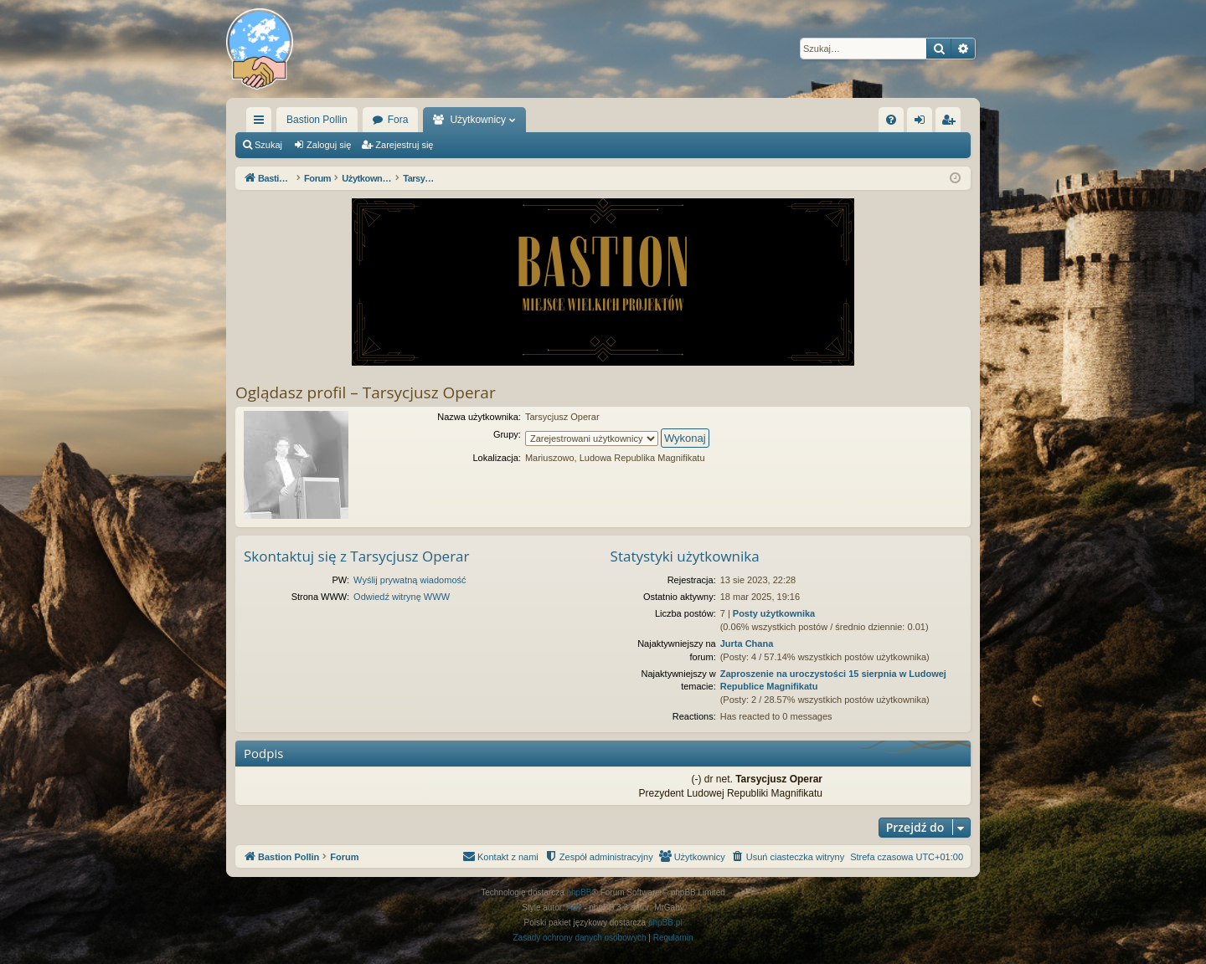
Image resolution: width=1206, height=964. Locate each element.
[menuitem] (891, 119)
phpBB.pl (665, 922)
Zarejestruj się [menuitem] (951, 123)
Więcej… (262, 123)
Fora (398, 120)
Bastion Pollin (317, 120)
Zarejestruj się (404, 145)
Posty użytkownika (774, 613)
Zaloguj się (329, 145)
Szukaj (268, 145)
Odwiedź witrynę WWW (401, 597)
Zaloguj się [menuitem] (923, 123)
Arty (574, 907)
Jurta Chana (747, 643)
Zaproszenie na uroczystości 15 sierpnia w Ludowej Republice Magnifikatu (833, 680)
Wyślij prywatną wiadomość (409, 580)
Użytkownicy (478, 120)
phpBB (579, 892)
